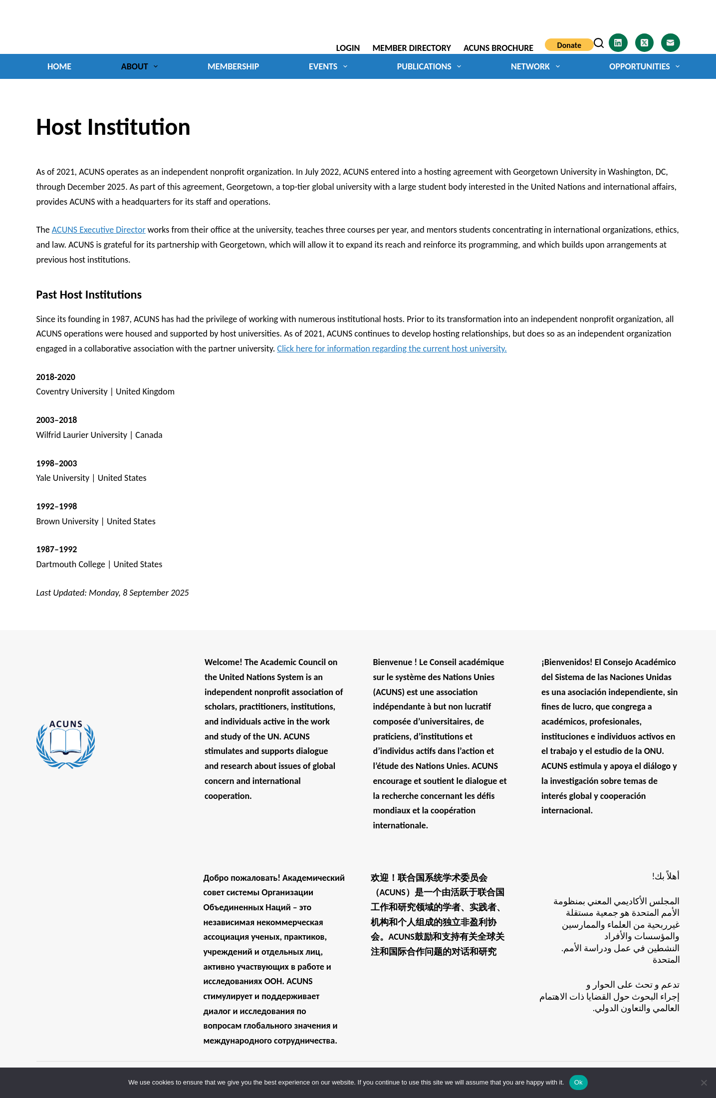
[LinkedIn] (618, 42)
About (141, 66)
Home (59, 66)
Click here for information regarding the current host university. (392, 348)
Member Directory (411, 47)
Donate (569, 45)
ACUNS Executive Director (99, 229)
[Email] (670, 42)
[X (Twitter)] (644, 42)
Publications (431, 66)
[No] (704, 1083)
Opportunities (644, 66)
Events (330, 66)
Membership (233, 66)
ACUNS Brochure (498, 47)
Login (348, 47)
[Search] (599, 43)
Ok (578, 1082)
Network (537, 66)
